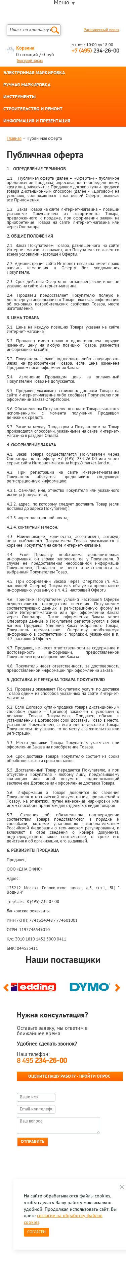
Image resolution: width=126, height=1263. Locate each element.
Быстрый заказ (30, 61)
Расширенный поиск (101, 30)
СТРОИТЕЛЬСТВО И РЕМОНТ (32, 109)
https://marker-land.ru (90, 463)
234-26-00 (95, 51)
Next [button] (119, 991)
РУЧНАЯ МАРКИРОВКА (26, 85)
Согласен (36, 1232)
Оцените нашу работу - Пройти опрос (69, 1076)
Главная (14, 139)
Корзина (25, 48)
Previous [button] (7, 991)
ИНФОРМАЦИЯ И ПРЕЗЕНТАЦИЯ (36, 121)
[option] (35, 985)
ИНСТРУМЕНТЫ (19, 97)
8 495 (42, 1061)
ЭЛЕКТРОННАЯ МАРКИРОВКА (34, 73)
